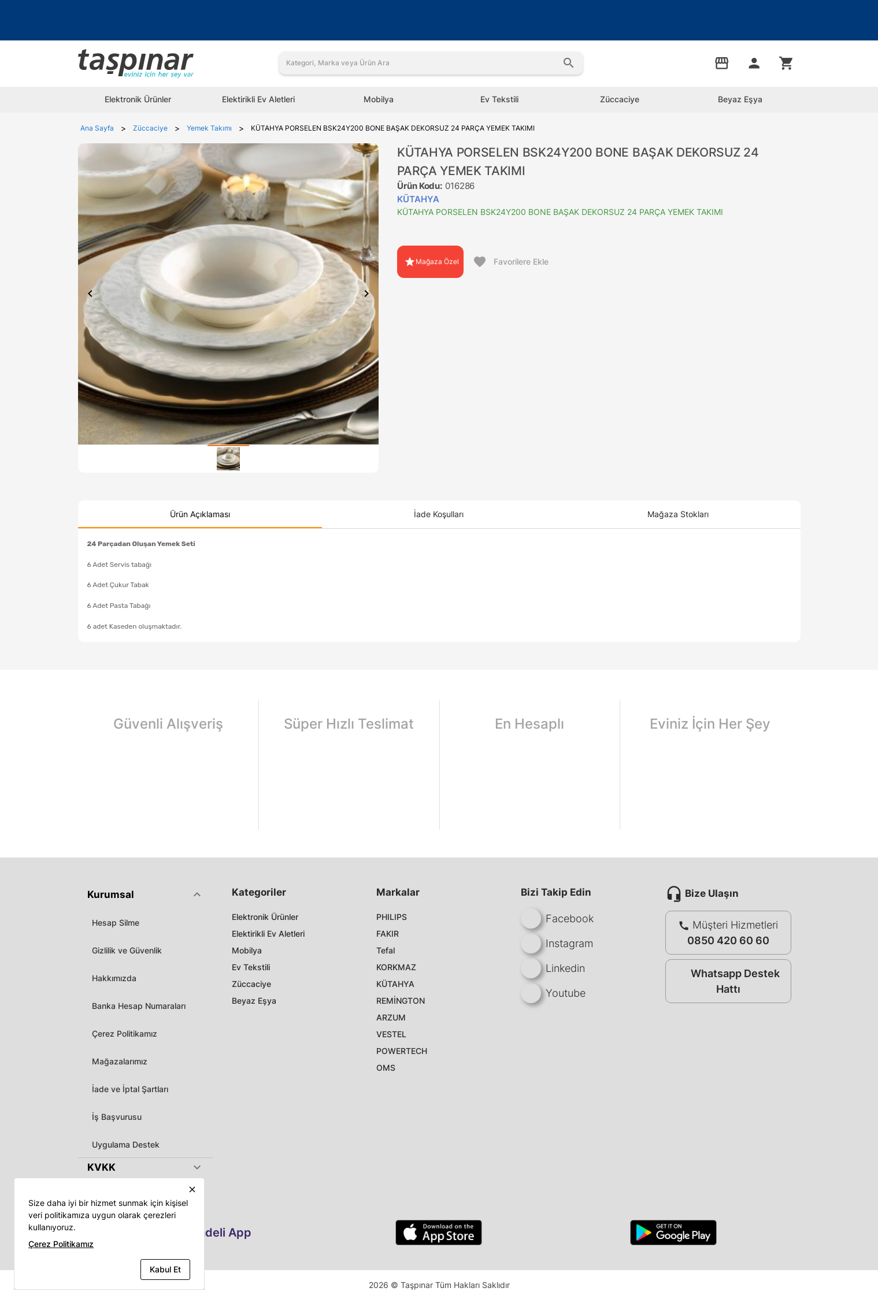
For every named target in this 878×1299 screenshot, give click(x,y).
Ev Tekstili (251, 967)
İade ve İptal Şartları (130, 1089)
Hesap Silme (115, 922)
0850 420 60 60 (728, 940)
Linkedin (553, 968)
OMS (385, 1067)
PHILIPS (391, 917)
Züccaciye (251, 984)
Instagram (557, 943)
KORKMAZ (396, 967)
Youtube (553, 993)
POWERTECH (401, 1051)
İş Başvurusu (117, 1117)
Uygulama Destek (126, 1144)
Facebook (557, 918)
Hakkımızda (114, 978)
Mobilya (247, 950)
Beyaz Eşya (254, 1000)
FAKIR (387, 933)
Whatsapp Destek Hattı (726, 981)
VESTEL (391, 1034)
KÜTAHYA (395, 984)
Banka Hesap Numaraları (139, 1006)
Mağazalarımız (119, 1061)
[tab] (228, 459)
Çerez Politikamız (124, 1033)
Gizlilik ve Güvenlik (127, 950)
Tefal (385, 950)
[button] (145, 894)
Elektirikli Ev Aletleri (268, 933)
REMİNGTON (400, 1000)
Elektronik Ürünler (265, 917)
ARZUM (391, 1017)
